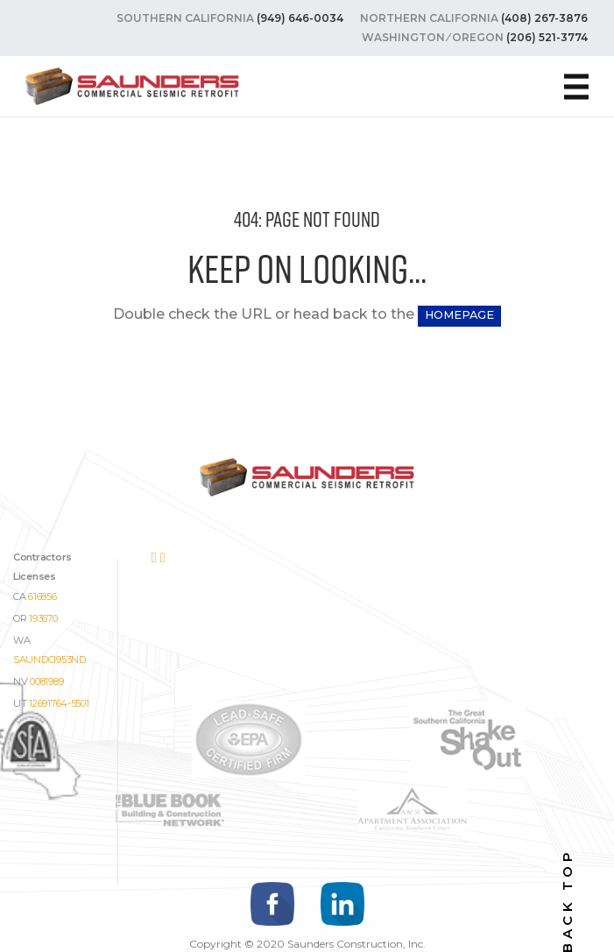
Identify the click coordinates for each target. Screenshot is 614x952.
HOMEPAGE (459, 314)
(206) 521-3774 (547, 37)
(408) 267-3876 (544, 18)
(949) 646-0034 (300, 18)
